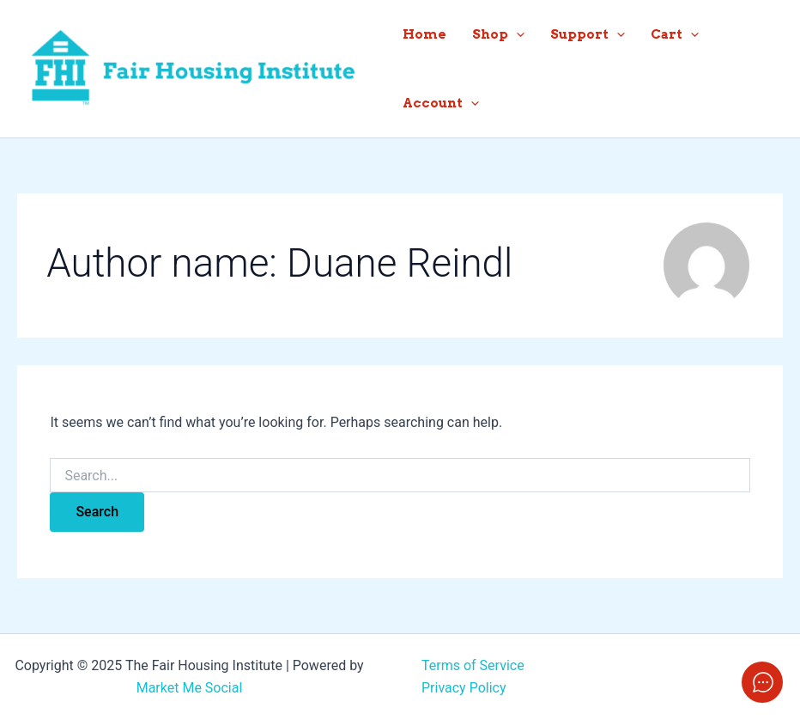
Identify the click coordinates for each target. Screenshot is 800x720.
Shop (498, 34)
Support (587, 34)
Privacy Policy (463, 688)
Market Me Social (189, 688)
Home (424, 34)
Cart (675, 34)
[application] (516, 34)
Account (441, 103)
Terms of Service (472, 665)
